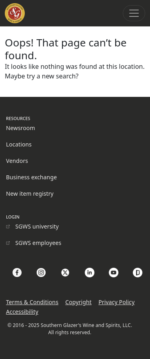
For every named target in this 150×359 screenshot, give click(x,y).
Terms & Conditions (32, 302)
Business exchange (31, 177)
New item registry (30, 193)
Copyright (78, 302)
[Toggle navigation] (134, 13)
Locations (19, 144)
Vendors (17, 160)
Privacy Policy (116, 302)
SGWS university (37, 226)
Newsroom (20, 128)
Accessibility (22, 311)
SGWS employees (38, 243)
